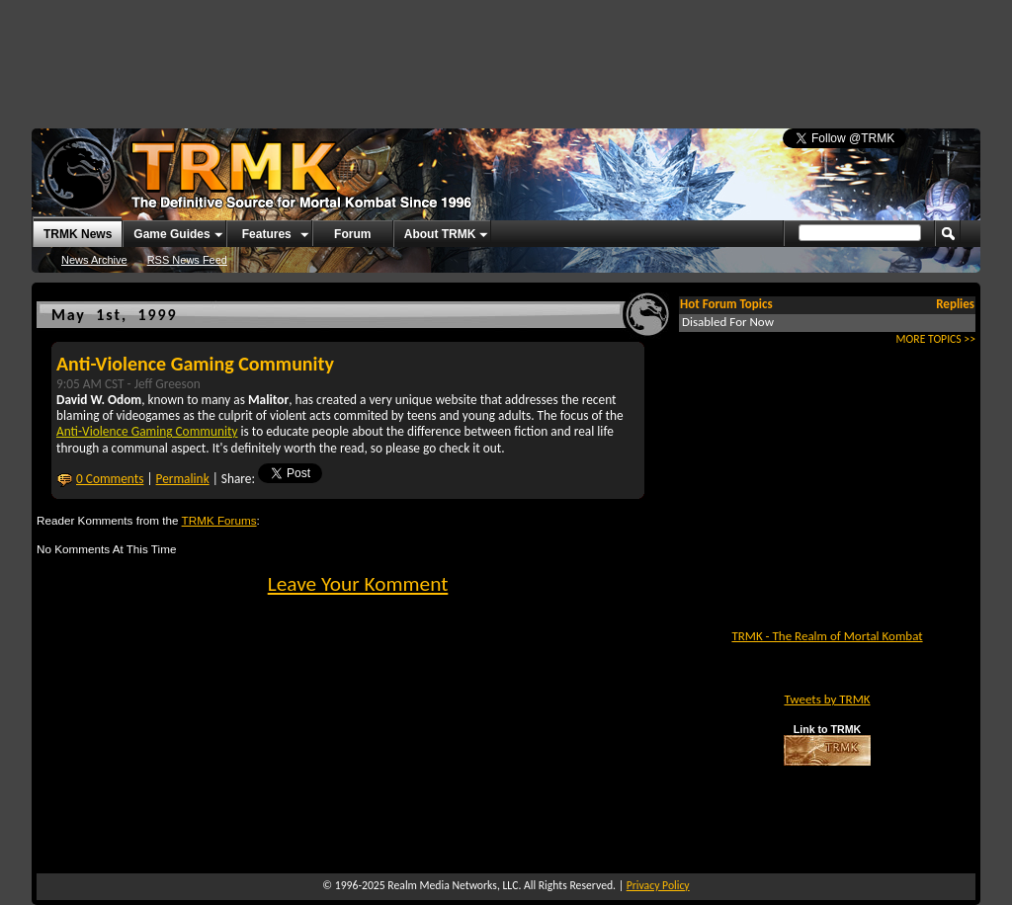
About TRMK (440, 234)
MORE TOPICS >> (935, 339)
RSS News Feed (187, 260)
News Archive (94, 260)
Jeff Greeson (167, 383)
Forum (352, 234)
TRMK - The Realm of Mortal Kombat (826, 635)
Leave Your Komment (358, 584)
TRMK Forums (219, 520)
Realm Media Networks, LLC (452, 885)
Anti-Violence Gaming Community (195, 363)
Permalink (183, 478)
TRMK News (77, 234)
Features (267, 234)
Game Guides (171, 234)
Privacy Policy (658, 885)
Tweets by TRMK (827, 699)
